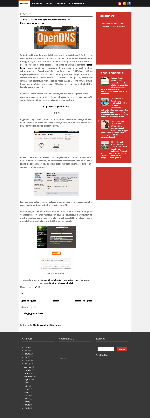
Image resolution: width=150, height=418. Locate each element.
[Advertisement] (112, 183)
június (26, 386)
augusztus (28, 379)
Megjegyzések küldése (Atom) (47, 325)
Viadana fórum (117, 78)
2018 (27, 354)
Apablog (49, 3)
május (26, 389)
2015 (27, 364)
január (26, 402)
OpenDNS (26, 14)
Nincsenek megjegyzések (32, 23)
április (26, 392)
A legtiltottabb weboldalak (60, 283)
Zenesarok (60, 3)
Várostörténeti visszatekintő (113, 24)
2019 (27, 350)
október (27, 373)
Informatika (37, 3)
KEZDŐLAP (24, 3)
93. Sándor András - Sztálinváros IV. (118, 143)
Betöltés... (63, 359)
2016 (27, 360)
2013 (27, 408)
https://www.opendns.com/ (56, 106)
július (26, 383)
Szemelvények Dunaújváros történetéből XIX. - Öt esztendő (119, 102)
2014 (27, 405)
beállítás (37, 19)
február (27, 398)
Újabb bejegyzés (28, 300)
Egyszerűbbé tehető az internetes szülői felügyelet (65, 280)
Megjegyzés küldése (33, 313)
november (28, 370)
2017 (27, 357)
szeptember (29, 376)
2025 (27, 347)
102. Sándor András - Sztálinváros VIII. (119, 122)
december (28, 367)
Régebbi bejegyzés (83, 300)
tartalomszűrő (59, 19)
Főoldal (55, 300)
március (27, 395)
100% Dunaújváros (76, 3)
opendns (47, 19)
